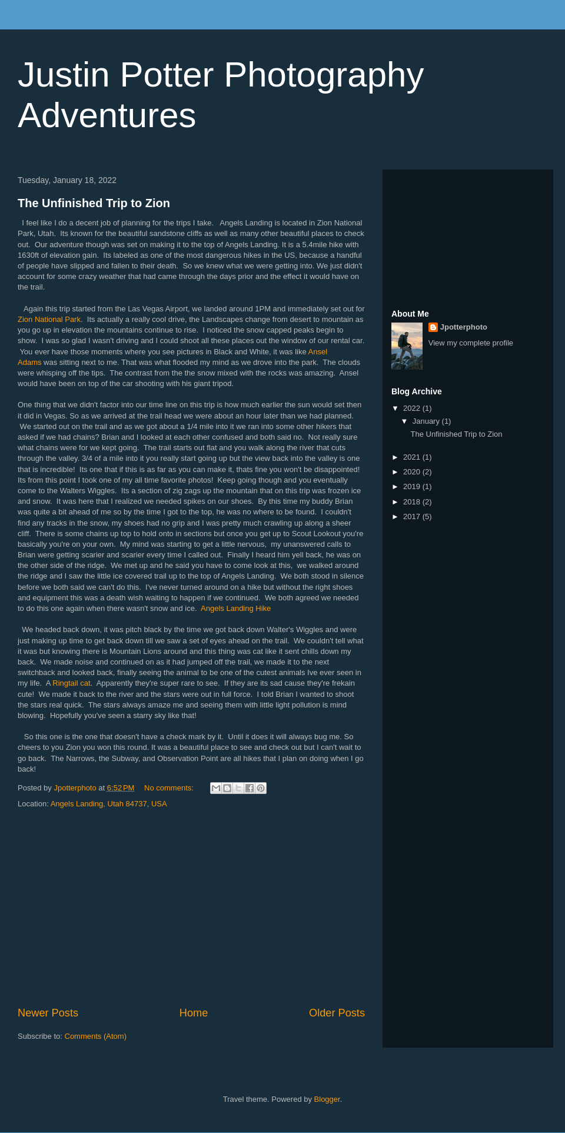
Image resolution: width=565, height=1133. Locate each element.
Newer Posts (48, 1013)
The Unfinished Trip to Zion (94, 203)
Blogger (327, 1099)
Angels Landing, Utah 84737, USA (109, 803)
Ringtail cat (71, 683)
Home (194, 1013)
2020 (413, 471)
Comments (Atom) (96, 1036)
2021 (413, 457)
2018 (413, 501)
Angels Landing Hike (236, 608)
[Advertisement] (191, 908)
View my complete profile (470, 342)
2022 (413, 408)
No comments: (169, 787)
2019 (413, 486)
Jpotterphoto (463, 327)
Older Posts (337, 1013)
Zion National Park (49, 319)
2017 (413, 516)
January (427, 421)
